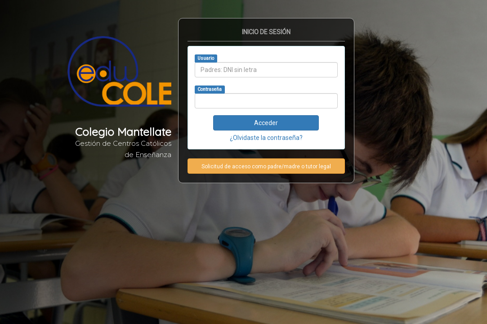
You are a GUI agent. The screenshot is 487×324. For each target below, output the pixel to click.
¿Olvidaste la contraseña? (266, 137)
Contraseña (209, 89)
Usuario (205, 58)
